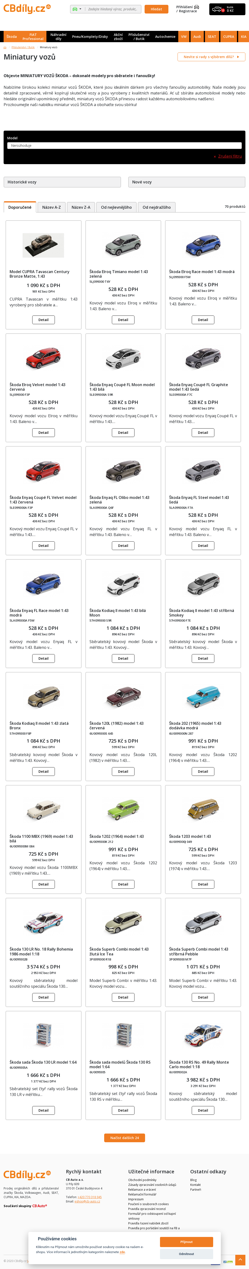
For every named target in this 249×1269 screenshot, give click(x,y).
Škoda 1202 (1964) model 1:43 (116, 836)
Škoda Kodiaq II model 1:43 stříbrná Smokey (201, 613)
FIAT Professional (33, 36)
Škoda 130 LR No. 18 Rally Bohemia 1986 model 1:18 (41, 951)
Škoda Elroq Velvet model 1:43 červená (37, 387)
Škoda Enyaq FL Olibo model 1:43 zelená (119, 500)
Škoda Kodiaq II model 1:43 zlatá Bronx (39, 726)
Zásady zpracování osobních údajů (152, 1185)
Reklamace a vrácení (142, 1190)
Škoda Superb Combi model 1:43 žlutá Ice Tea (119, 951)
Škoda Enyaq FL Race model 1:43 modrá (39, 613)
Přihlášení (187, 7)
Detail (43, 319)
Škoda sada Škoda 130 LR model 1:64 (43, 1062)
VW (183, 36)
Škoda (11, 36)
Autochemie (165, 36)
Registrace (188, 11)
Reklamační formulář (142, 1194)
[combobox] (124, 145)
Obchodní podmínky (142, 1180)
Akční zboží (118, 36)
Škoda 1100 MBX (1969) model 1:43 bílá (41, 839)
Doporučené (20, 207)
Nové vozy (142, 182)
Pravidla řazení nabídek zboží (148, 1223)
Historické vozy (22, 182)
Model (12, 138)
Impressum (136, 1199)
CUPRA (228, 36)
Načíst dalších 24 (124, 1137)
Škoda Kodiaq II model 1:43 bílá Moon (117, 613)
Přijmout (186, 1242)
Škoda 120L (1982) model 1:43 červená (116, 726)
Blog (193, 1180)
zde (122, 1252)
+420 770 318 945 (90, 1197)
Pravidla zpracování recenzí (147, 1209)
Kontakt (195, 1185)
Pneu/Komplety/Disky (90, 36)
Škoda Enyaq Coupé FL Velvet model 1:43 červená (43, 500)
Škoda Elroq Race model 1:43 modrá (202, 271)
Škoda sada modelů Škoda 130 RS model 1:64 (120, 1064)
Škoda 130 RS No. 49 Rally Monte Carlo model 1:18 (199, 1064)
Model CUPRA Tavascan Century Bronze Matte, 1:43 (40, 274)
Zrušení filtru (230, 156)
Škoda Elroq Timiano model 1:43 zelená (118, 274)
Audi (197, 36)
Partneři (195, 1190)
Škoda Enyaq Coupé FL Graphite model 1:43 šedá (198, 387)
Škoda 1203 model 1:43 (190, 836)
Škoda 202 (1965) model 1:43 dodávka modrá (195, 726)
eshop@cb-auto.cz (87, 1201)
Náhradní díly (58, 36)
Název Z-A (81, 207)
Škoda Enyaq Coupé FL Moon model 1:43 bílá (122, 387)
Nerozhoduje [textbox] (21, 145)
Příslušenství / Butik (138, 36)
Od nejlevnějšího (118, 207)
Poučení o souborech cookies (148, 1204)
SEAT (212, 36)
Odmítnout (186, 1254)
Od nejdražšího (158, 207)
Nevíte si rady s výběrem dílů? (209, 56)
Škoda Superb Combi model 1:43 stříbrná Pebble (198, 951)
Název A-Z (51, 207)
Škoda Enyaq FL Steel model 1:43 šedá (199, 500)
